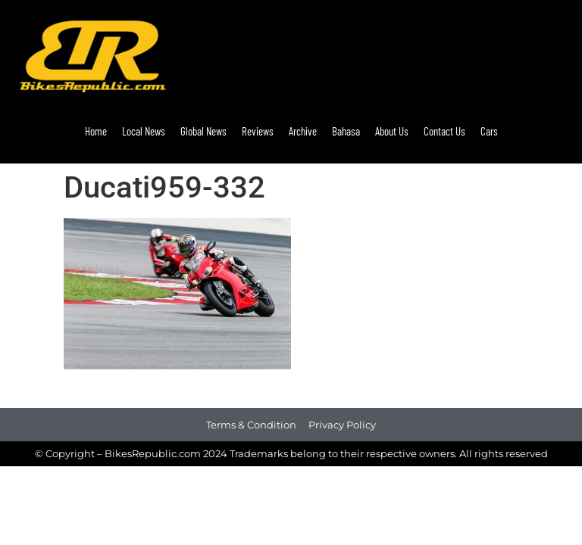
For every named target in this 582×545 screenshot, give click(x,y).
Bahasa (346, 131)
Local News (143, 131)
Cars (489, 131)
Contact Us (444, 131)
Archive (303, 131)
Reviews (258, 131)
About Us (391, 131)
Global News (203, 131)
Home (96, 131)
